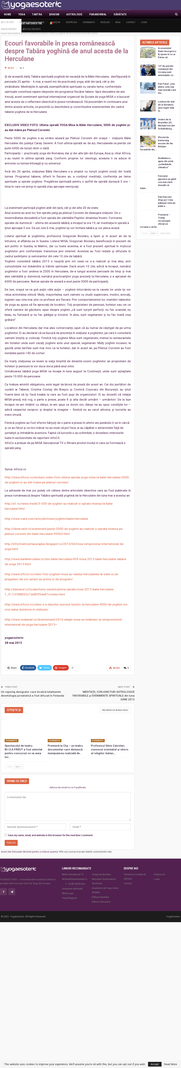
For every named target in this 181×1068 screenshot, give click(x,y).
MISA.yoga (67, 889)
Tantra (37, 14)
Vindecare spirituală (72, 884)
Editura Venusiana (101, 897)
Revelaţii (105, 22)
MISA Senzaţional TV (73, 870)
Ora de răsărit (9, 29)
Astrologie (74, 14)
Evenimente (89, 22)
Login (144, 22)
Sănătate (120, 14)
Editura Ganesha (100, 893)
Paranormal (98, 14)
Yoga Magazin (69, 894)
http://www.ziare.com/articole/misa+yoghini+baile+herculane (46, 515)
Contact (130, 22)
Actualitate (7, 22)
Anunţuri (55, 22)
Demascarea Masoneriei (31, 22)
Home (7, 14)
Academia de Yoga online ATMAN (105, 886)
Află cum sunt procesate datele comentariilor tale (85, 847)
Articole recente (31, 29)
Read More (170, 1064)
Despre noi (71, 22)
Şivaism (54, 14)
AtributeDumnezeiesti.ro (74, 875)
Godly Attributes (76, 879)
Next (18, 762)
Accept (155, 1064)
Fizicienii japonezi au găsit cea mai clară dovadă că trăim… (158, 178)
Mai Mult (140, 14)
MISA (117, 22)
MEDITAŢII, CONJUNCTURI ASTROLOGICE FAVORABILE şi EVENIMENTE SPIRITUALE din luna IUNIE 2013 (104, 691)
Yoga (21, 14)
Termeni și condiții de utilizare (135, 872)
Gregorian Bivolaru (101, 870)
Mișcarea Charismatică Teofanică (103, 877)
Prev (9, 762)
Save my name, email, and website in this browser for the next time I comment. (50, 831)
